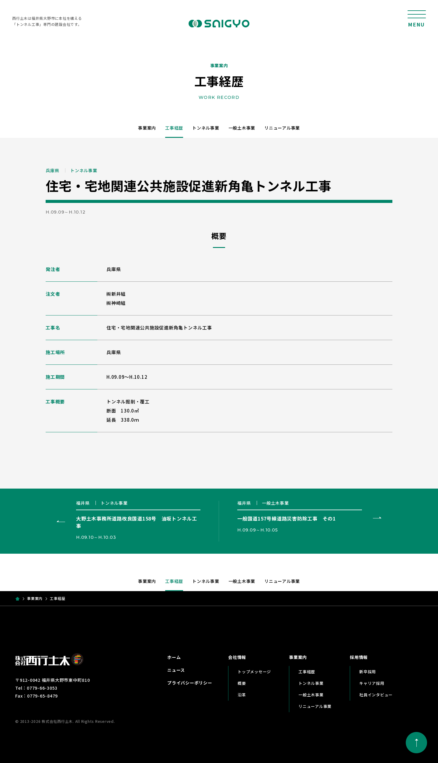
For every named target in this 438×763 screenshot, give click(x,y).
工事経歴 (174, 128)
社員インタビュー (376, 695)
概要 (242, 683)
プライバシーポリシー (189, 683)
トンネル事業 (205, 128)
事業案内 (147, 128)
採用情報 (359, 657)
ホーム (174, 657)
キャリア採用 (371, 683)
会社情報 (237, 657)
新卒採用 (367, 671)
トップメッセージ (254, 671)
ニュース (176, 670)
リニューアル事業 (282, 128)
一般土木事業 (241, 128)
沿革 (242, 695)
